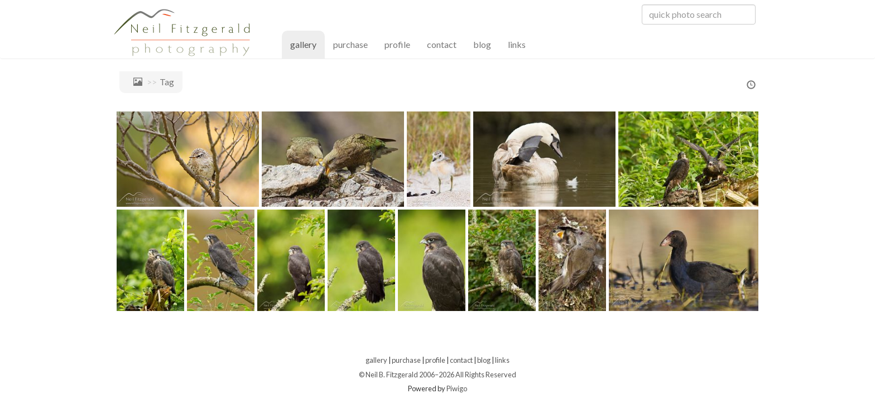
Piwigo (456, 388)
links (517, 44)
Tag (167, 81)
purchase (350, 44)
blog (482, 44)
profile (397, 44)
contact (441, 44)
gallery (307, 44)
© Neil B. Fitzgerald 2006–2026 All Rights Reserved (437, 374)
